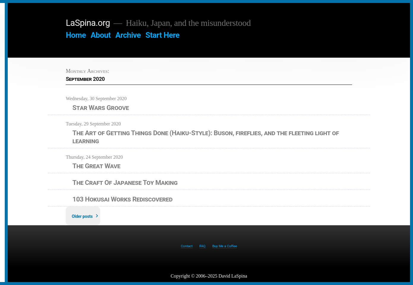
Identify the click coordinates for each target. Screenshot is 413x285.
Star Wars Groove (100, 107)
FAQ (202, 246)
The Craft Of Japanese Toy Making (124, 182)
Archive (128, 35)
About (101, 35)
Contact (187, 246)
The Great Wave (96, 166)
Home (76, 35)
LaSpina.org (88, 23)
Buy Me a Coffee (224, 246)
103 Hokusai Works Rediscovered (122, 199)
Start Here (162, 35)
